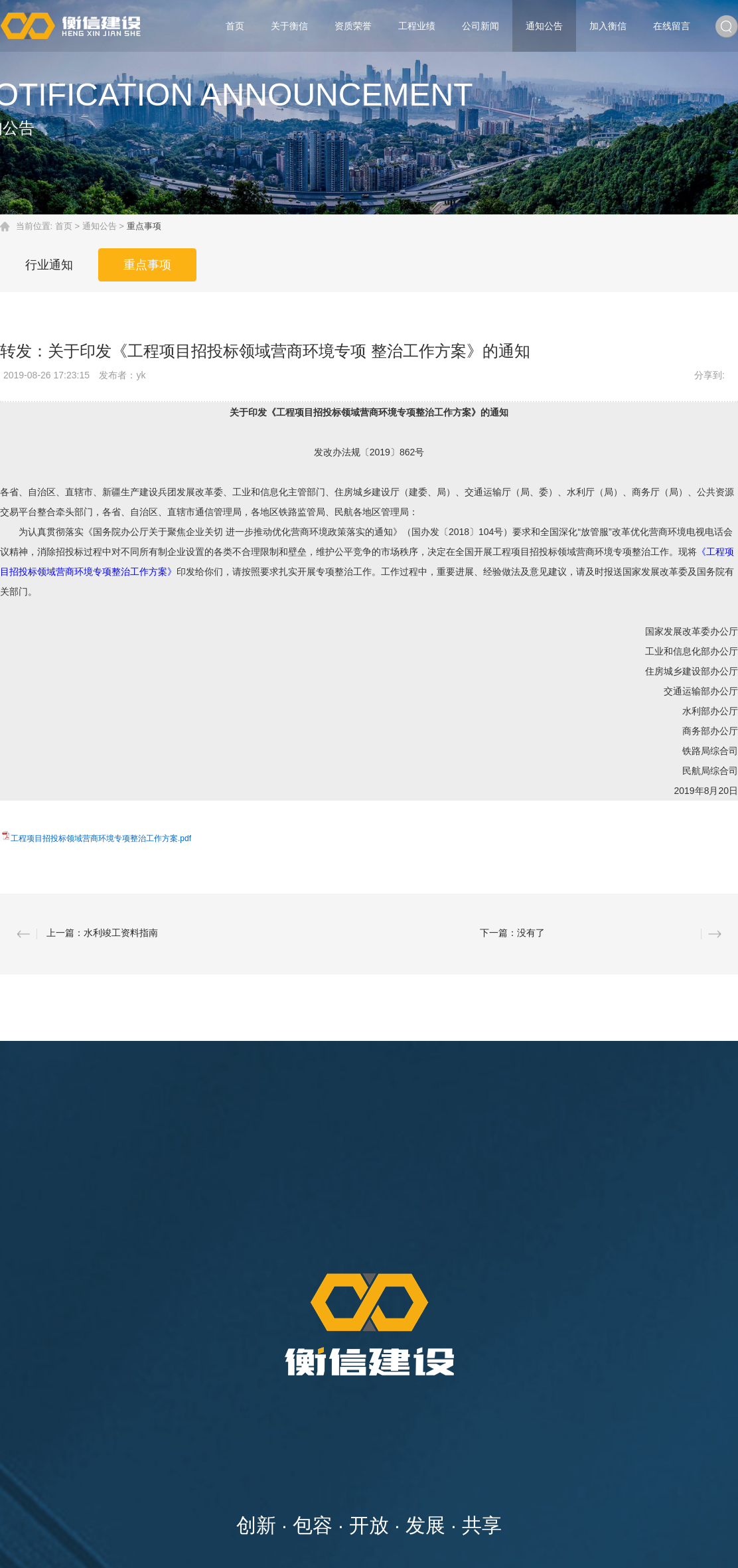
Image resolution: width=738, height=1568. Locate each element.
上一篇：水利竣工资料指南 (102, 932)
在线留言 (671, 26)
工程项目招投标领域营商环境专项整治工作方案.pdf (101, 838)
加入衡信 (608, 26)
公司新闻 (480, 26)
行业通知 (50, 264)
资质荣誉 (353, 26)
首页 (235, 26)
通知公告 (544, 26)
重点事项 (149, 264)
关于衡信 (289, 26)
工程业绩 (416, 26)
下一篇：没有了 (512, 932)
